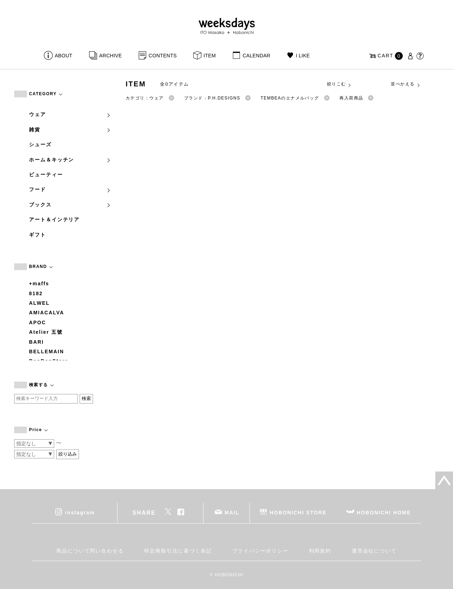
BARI (36, 342)
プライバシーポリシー (260, 551)
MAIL (232, 512)
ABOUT (64, 55)
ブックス (70, 204)
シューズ (40, 144)
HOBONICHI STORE (298, 512)
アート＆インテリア (54, 219)
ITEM (209, 55)
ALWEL (39, 303)
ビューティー (46, 174)
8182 (36, 293)
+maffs (39, 283)
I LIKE (303, 55)
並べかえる (405, 84)
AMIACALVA (46, 312)
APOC (37, 322)
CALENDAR (256, 55)
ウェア (70, 114)
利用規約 (320, 551)
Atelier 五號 (46, 332)
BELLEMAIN (46, 351)
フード (70, 189)
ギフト (37, 235)
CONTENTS (163, 55)
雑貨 (70, 129)
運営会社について (374, 551)
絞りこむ (339, 84)
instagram (80, 512)
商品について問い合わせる (90, 551)
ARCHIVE (110, 55)
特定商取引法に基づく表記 (178, 551)
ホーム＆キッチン (70, 160)
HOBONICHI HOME (384, 512)
